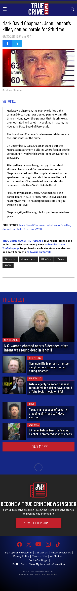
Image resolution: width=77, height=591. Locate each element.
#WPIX (8, 265)
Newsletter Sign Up (38, 522)
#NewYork (46, 259)
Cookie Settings (38, 560)
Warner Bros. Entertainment (46, 574)
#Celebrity (10, 259)
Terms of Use (39, 556)
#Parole (60, 259)
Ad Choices (56, 556)
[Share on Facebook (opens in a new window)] (7, 43)
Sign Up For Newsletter (18, 552)
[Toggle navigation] (5, 9)
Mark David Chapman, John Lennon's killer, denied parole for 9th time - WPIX (37, 227)
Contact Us (41, 552)
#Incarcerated (28, 259)
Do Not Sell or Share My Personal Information (38, 564)
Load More (38, 446)
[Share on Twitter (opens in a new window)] (17, 43)
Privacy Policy (21, 556)
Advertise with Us (61, 552)
